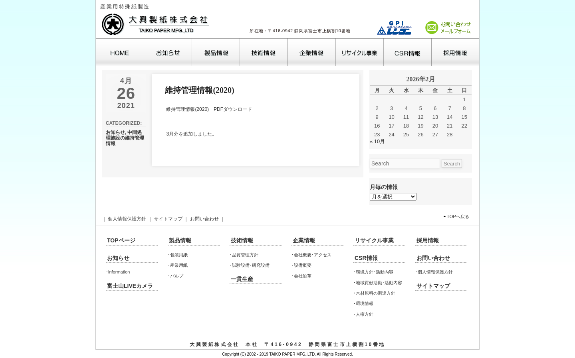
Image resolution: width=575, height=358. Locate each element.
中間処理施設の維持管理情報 (125, 138)
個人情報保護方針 (127, 219)
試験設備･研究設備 (251, 265)
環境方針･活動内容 (374, 271)
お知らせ (115, 132)
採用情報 (427, 240)
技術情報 (242, 240)
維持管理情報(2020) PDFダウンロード (209, 109)
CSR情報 (366, 258)
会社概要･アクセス (312, 254)
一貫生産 (242, 279)
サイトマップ (168, 219)
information (119, 271)
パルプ (176, 275)
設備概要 (302, 265)
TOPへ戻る (458, 216)
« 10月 (377, 141)
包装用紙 (179, 254)
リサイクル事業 (374, 240)
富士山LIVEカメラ (130, 286)
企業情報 (304, 240)
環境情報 (364, 303)
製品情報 (180, 240)
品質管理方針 (245, 254)
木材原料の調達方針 (375, 293)
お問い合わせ (204, 219)
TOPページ (121, 240)
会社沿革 (302, 275)
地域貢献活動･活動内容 (379, 282)
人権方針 (364, 314)
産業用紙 (179, 265)
